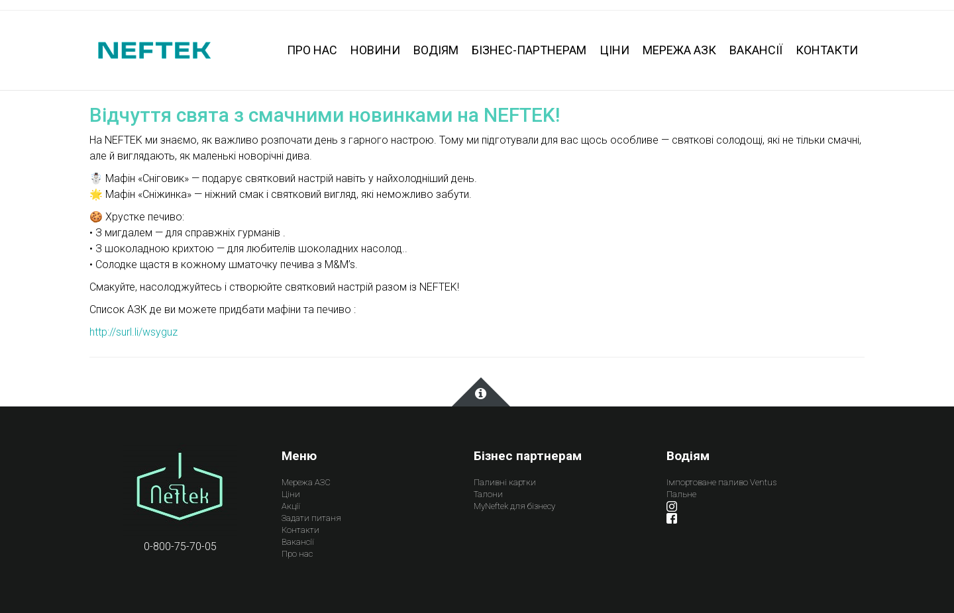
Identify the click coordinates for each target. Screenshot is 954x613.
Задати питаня (311, 518)
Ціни (291, 494)
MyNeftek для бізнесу (514, 506)
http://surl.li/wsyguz (133, 332)
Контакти (300, 530)
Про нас (297, 554)
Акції (291, 506)
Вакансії (298, 542)
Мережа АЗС (306, 482)
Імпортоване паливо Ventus (721, 482)
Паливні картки (505, 482)
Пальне (681, 494)
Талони (488, 494)
